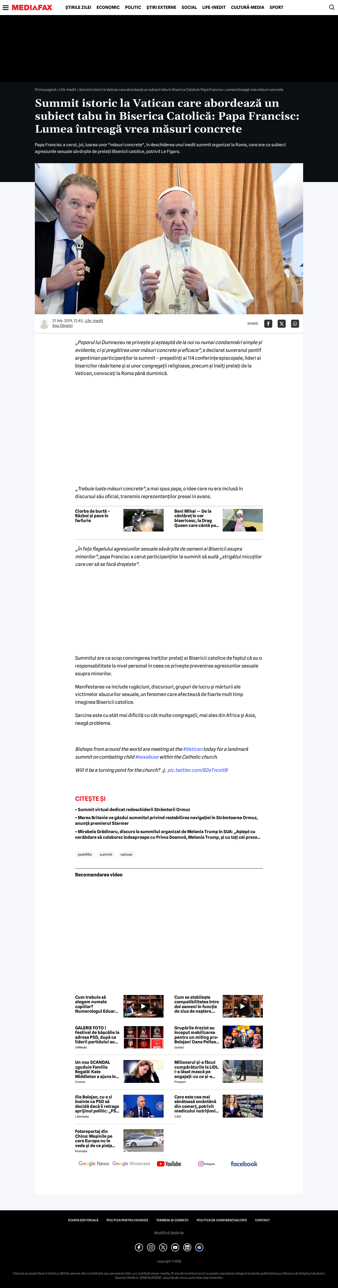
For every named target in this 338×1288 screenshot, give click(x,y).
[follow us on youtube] (169, 1164)
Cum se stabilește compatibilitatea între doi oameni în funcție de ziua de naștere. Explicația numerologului (196, 1004)
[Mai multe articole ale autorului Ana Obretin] (44, 323)
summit (106, 854)
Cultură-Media (247, 7)
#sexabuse (147, 757)
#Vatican (192, 749)
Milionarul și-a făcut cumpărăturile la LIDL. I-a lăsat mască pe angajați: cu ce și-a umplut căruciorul (196, 1069)
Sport (276, 7)
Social (189, 7)
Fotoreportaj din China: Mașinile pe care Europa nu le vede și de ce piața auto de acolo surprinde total (93, 1138)
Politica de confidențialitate (222, 1220)
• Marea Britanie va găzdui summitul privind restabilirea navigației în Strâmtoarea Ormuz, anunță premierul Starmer (166, 820)
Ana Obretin (62, 325)
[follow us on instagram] (206, 1164)
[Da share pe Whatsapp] (295, 324)
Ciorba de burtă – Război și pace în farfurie (92, 516)
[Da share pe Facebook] (268, 324)
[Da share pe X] (282, 324)
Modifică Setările (169, 1233)
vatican (126, 854)
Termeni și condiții (172, 1220)
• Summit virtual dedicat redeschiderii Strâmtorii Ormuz (132, 809)
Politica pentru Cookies (127, 1220)
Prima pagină (45, 89)
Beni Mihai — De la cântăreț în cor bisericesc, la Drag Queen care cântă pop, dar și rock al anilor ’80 (197, 518)
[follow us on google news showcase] (131, 1164)
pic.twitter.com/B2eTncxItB (197, 770)
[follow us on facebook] (244, 1164)
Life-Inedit (214, 7)
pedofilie (85, 854)
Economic (108, 7)
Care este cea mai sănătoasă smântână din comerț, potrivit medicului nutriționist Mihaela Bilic (196, 1104)
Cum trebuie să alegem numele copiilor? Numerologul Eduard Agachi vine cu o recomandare (96, 1004)
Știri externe (161, 7)
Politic (133, 7)
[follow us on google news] (94, 1164)
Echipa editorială (83, 1220)
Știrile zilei (78, 7)
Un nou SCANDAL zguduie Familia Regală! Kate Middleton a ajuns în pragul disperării (95, 1069)
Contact (262, 1220)
